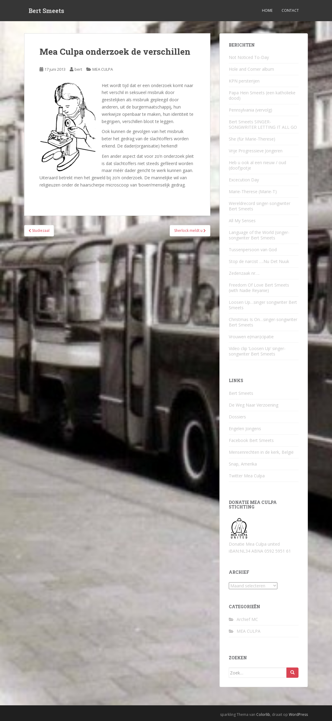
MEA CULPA (102, 69)
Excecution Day (244, 180)
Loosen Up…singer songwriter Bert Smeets (263, 304)
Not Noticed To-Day (249, 57)
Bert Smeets (46, 11)
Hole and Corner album (251, 69)
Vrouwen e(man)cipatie (251, 336)
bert (78, 69)
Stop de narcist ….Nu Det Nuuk (259, 261)
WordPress (298, 714)
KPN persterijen (244, 81)
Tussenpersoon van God (253, 249)
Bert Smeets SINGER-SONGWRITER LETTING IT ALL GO (263, 124)
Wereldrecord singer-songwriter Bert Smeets (259, 206)
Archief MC (247, 619)
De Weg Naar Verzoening (253, 405)
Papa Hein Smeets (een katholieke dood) (262, 95)
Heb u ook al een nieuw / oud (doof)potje (257, 165)
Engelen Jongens (245, 428)
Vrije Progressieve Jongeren (256, 151)
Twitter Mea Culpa (247, 476)
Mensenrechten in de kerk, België (261, 452)
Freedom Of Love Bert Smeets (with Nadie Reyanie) (259, 287)
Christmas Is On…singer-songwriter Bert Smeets (263, 322)
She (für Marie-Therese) (252, 139)
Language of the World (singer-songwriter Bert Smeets (259, 235)
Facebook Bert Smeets (251, 440)
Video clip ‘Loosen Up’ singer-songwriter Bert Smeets (257, 351)
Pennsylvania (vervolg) (250, 110)
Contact (290, 10)
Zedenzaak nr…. (244, 273)
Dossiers (237, 417)
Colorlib (263, 714)
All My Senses (242, 220)
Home (267, 10)
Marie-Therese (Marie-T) (253, 191)
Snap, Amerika (243, 464)
